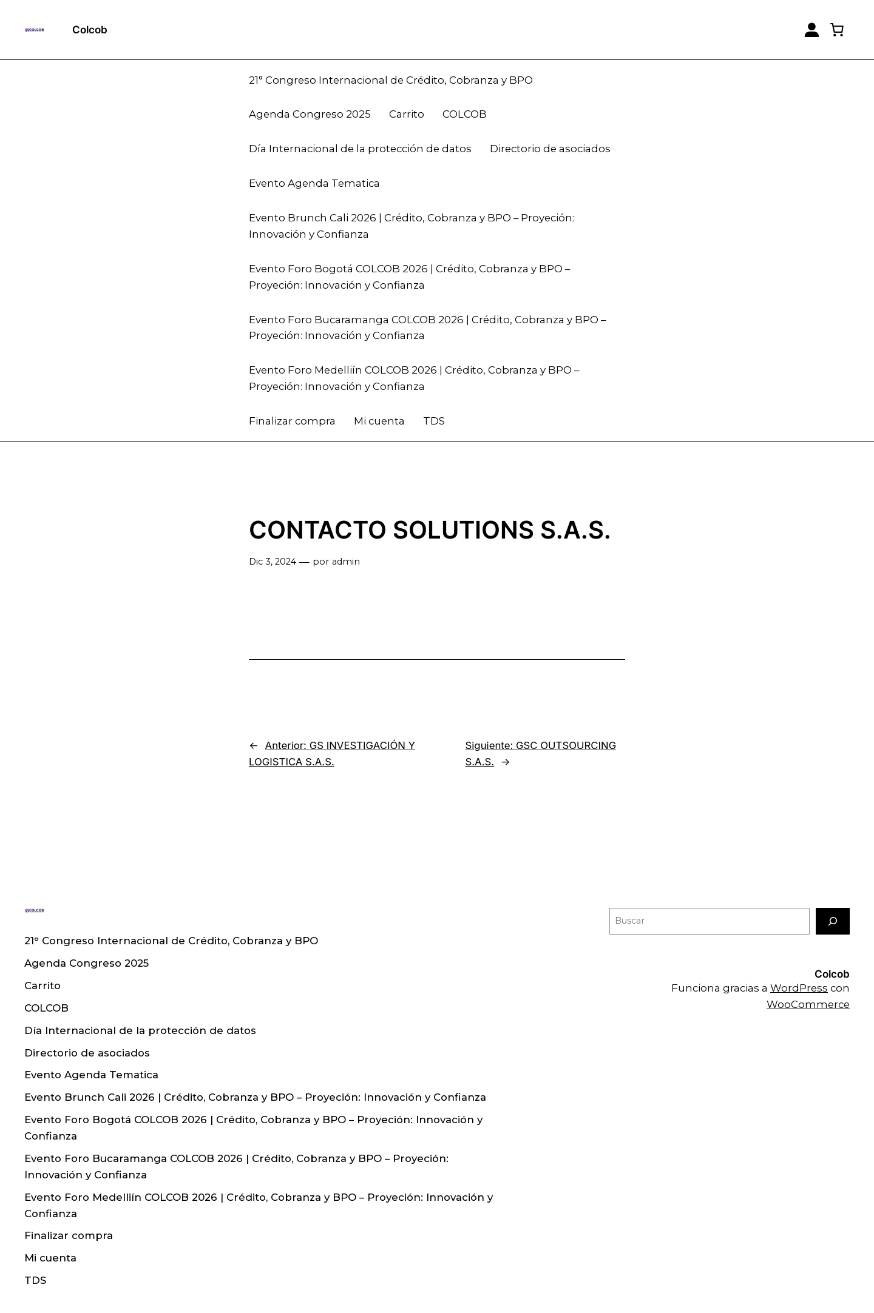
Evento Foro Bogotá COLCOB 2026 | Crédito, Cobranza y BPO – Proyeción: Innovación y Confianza (409, 277)
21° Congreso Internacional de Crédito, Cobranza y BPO (391, 80)
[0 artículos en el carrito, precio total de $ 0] (837, 30)
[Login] (811, 30)
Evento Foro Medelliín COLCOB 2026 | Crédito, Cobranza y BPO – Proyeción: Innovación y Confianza (414, 378)
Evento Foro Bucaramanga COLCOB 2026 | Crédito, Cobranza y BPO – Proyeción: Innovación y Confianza (427, 328)
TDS (434, 421)
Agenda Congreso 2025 (310, 114)
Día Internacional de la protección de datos (360, 149)
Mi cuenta (379, 421)
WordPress (799, 988)
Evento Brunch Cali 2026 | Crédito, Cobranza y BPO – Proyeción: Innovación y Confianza (411, 226)
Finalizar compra (292, 421)
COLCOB (464, 114)
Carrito (406, 114)
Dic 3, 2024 (272, 561)
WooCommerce (808, 1004)
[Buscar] (833, 921)
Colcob (89, 30)
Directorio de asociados (550, 149)
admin (346, 561)
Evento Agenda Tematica (314, 183)
